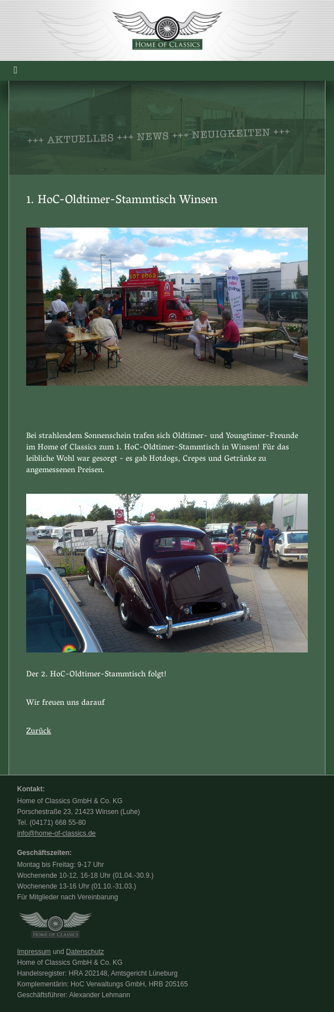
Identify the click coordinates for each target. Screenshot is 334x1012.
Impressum (34, 952)
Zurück (38, 732)
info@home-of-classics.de (56, 833)
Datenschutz (85, 952)
